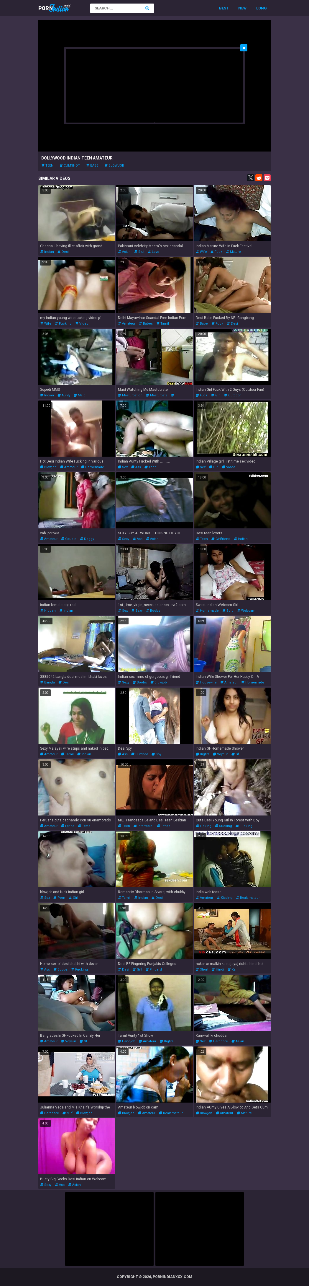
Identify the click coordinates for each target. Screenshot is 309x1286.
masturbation (130, 395)
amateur (126, 323)
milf (68, 1113)
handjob (126, 1041)
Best (224, 8)
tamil (162, 323)
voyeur (220, 754)
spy (156, 754)
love (153, 252)
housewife (206, 682)
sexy (123, 539)
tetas (84, 826)
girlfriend (220, 539)
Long (261, 8)
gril (137, 969)
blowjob (114, 165)
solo (228, 611)
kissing (224, 898)
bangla (47, 682)
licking (203, 826)
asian (124, 252)
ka (232, 969)
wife (201, 252)
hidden (48, 611)
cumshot (70, 165)
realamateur (248, 898)
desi (63, 252)
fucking (63, 323)
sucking (223, 826)
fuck (216, 252)
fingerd (154, 969)
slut (139, 252)
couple (68, 539)
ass (136, 467)
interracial (143, 826)
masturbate (156, 395)
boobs (153, 611)
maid (80, 395)
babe (92, 165)
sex (123, 467)
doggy (87, 539)
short (202, 969)
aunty (63, 395)
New (242, 8)
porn (59, 898)
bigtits (202, 754)
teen (47, 165)
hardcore (218, 1041)
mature (233, 252)
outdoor (232, 395)
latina (67, 826)
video (81, 323)
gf (235, 754)
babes (146, 323)
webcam (246, 611)
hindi (218, 969)
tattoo (163, 826)
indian (47, 252)
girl (216, 395)
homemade (92, 467)
